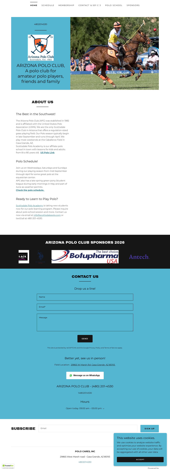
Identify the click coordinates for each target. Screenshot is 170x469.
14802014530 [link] (85, 393)
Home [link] (33, 5)
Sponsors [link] (133, 5)
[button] (103, 409)
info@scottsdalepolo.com (47, 215)
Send (85, 338)
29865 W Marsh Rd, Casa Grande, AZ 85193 (93, 365)
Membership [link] (66, 5)
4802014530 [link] (40, 24)
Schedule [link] (48, 5)
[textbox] (85, 297)
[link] (40, 47)
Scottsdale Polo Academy (29, 205)
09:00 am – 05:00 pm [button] (90, 408)
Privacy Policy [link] (95, 348)
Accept (140, 459)
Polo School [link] (113, 5)
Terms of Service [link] (110, 348)
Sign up (150, 428)
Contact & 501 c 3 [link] (89, 5)
